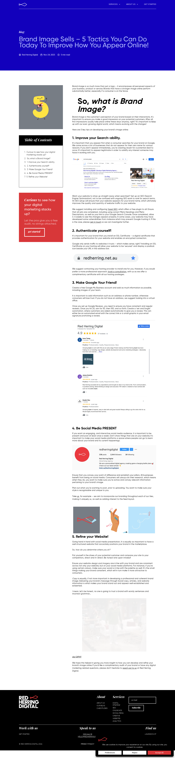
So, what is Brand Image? (38, 159)
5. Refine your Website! (37, 177)
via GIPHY (76, 657)
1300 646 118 (87, 734)
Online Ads (117, 710)
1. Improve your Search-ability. (41, 162)
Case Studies (102, 708)
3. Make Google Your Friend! (40, 169)
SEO (114, 708)
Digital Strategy (116, 704)
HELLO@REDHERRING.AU (87, 736)
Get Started (150, 4)
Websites (116, 718)
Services (114, 4)
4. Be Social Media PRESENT (40, 173)
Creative (116, 716)
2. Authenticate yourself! (38, 166)
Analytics (117, 721)
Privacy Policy (87, 744)
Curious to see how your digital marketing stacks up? (41, 153)
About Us (132, 4)
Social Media (118, 713)
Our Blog (101, 706)
